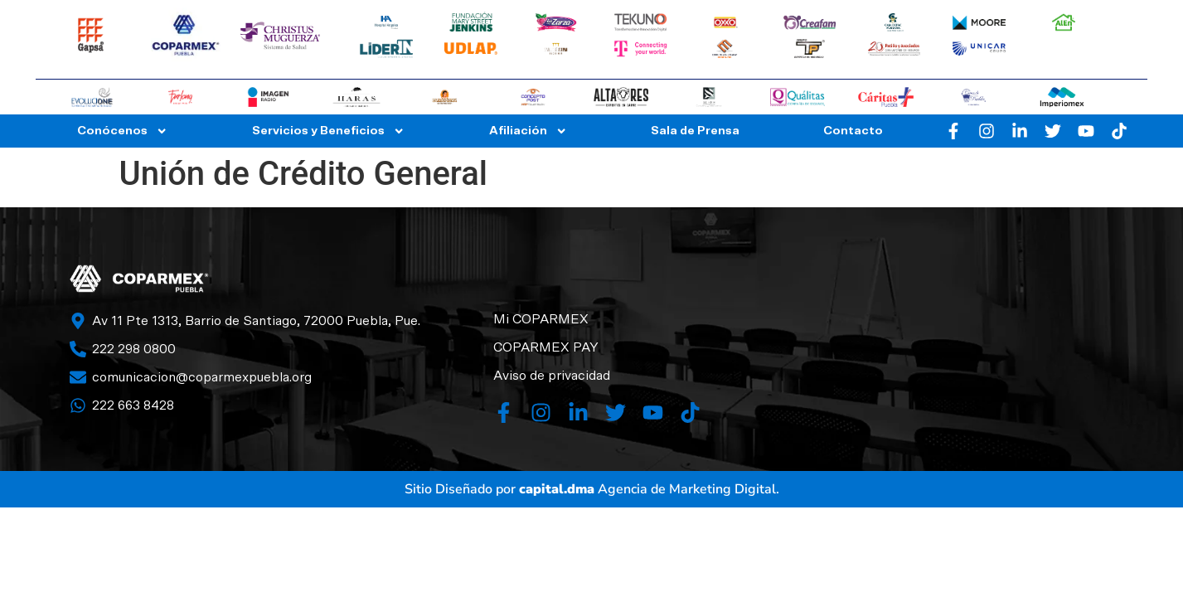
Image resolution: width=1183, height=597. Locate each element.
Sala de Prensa (695, 130)
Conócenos (122, 131)
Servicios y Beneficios (328, 131)
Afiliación (528, 131)
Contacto (853, 130)
